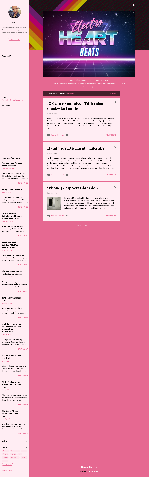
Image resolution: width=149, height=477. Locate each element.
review (24, 457)
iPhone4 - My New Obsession (72, 187)
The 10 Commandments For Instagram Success (12, 272)
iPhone (5, 454)
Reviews (5, 451)
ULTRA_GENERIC (94, 471)
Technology (15, 457)
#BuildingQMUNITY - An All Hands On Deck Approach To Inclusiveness (11, 328)
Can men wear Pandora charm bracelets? (12, 164)
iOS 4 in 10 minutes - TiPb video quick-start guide (75, 106)
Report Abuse (7, 470)
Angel (14, 22)
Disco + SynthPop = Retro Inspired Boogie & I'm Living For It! (12, 216)
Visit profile (14, 39)
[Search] (134, 5)
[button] (115, 102)
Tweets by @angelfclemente (12, 100)
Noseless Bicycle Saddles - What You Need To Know (10, 245)
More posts (82, 225)
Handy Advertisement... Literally (76, 148)
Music (24, 451)
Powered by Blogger (89, 467)
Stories (13, 454)
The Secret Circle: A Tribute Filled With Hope (10, 413)
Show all (113, 93)
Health (5, 457)
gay (19, 454)
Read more (111, 135)
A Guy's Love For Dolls (12, 189)
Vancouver (15, 451)
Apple (5, 461)
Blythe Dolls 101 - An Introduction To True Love (11, 384)
